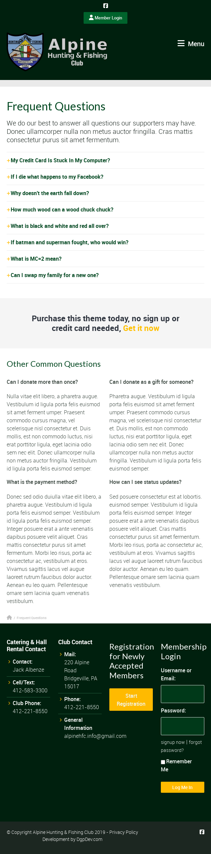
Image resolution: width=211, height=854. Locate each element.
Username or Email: (176, 674)
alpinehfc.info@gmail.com (95, 736)
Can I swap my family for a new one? (55, 275)
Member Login (105, 18)
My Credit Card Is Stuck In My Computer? (60, 160)
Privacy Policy (123, 832)
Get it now (141, 328)
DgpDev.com (89, 839)
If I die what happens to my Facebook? (57, 176)
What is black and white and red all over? (60, 226)
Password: (173, 710)
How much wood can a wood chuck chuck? (62, 209)
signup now (173, 742)
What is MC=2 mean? (36, 258)
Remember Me (176, 765)
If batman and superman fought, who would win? (69, 242)
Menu (191, 43)
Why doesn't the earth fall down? (50, 193)
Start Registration (131, 699)
